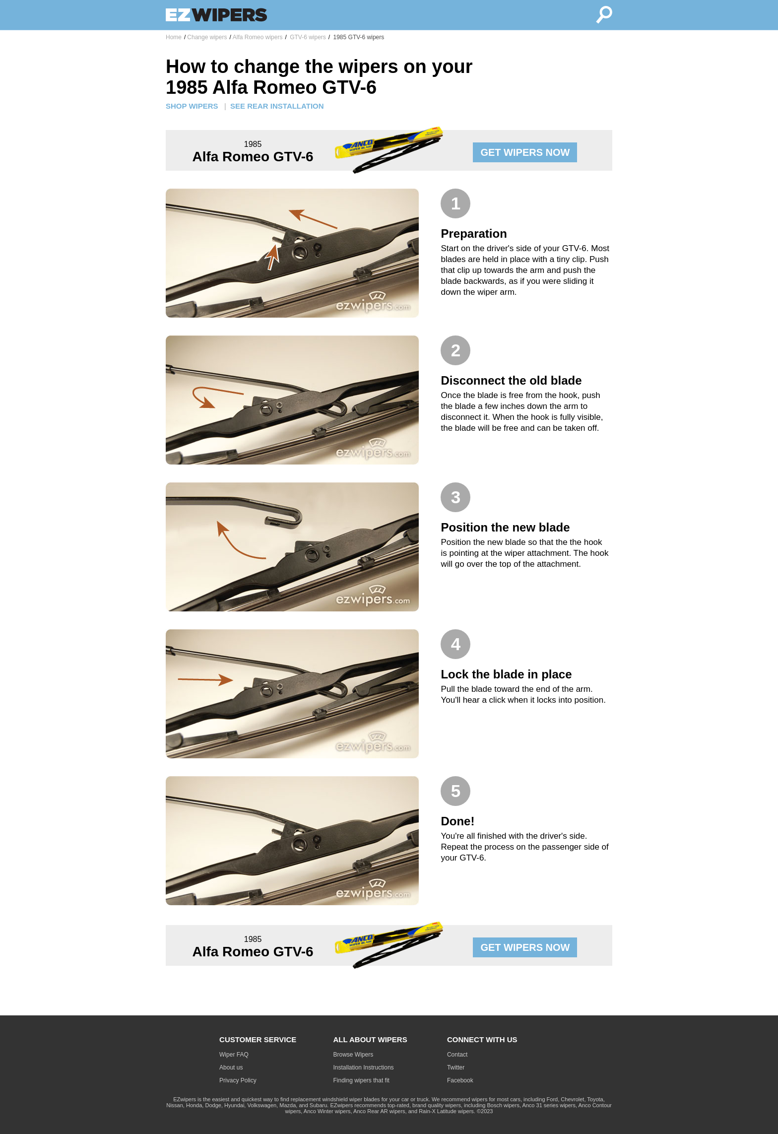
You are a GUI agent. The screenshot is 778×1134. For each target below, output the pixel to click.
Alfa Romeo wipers (258, 37)
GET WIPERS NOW (525, 152)
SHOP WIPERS (192, 106)
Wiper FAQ (234, 1054)
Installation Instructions (363, 1067)
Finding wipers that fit (361, 1080)
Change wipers (207, 37)
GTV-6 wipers (307, 37)
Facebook (460, 1080)
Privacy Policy (238, 1080)
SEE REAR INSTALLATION (277, 106)
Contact (457, 1054)
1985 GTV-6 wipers (357, 37)
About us (231, 1067)
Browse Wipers (353, 1054)
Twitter (455, 1067)
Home (174, 37)
